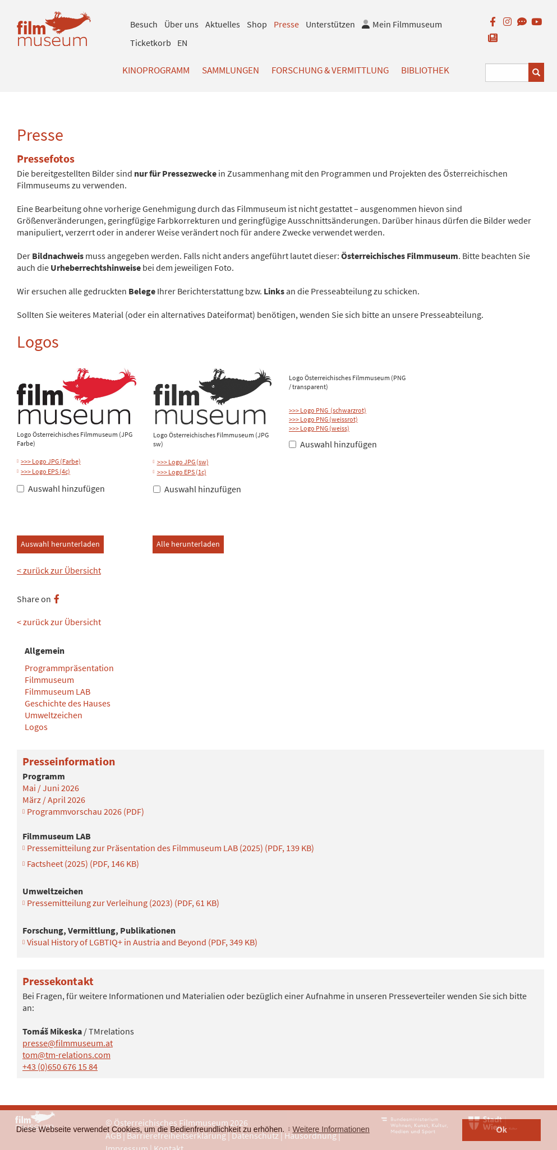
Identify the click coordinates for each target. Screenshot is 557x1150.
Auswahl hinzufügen (61, 488)
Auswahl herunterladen (60, 544)
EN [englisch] (182, 42)
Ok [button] (501, 1129)
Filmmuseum (49, 679)
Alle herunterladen (188, 544)
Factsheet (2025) (83, 863)
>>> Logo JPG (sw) (183, 462)
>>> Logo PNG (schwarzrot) (327, 410)
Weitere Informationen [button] (330, 1129)
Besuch (144, 24)
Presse (286, 24)
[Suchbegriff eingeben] (507, 72)
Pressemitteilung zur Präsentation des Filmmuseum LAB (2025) (170, 847)
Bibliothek (425, 70)
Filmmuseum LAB (57, 691)
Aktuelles (222, 24)
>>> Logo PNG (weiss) (319, 428)
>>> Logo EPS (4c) (45, 471)
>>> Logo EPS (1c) (181, 472)
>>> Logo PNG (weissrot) (323, 419)
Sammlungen (230, 70)
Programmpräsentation (69, 667)
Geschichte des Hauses (68, 703)
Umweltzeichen (53, 715)
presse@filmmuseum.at (67, 1043)
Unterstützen (330, 24)
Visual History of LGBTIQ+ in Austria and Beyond (142, 942)
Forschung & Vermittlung (330, 70)
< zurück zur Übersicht (59, 570)
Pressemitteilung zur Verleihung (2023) (123, 902)
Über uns (181, 24)
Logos (36, 726)
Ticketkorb (150, 42)
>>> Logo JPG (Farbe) (51, 461)
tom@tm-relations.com (66, 1054)
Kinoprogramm (156, 70)
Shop (257, 24)
